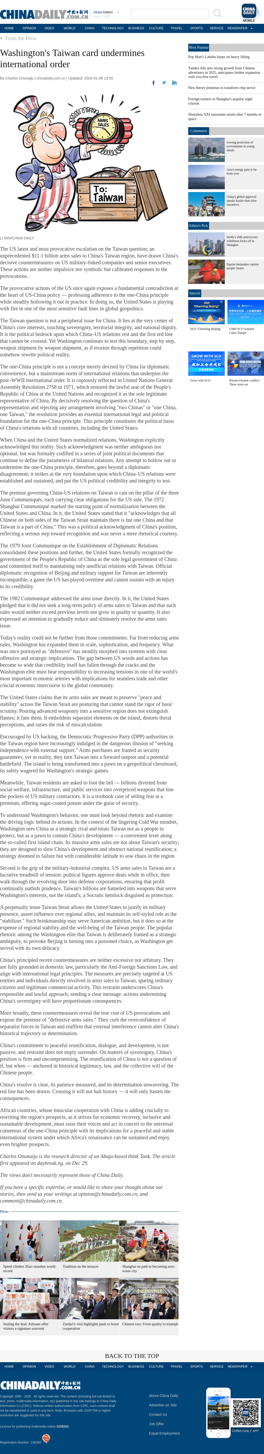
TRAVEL (176, 28)
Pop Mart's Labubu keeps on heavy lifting (218, 57)
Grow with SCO (200, 380)
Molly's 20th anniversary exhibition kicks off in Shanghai (242, 241)
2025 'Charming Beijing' (205, 329)
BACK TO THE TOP (132, 1355)
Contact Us (158, 1414)
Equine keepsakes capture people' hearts (243, 266)
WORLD (70, 28)
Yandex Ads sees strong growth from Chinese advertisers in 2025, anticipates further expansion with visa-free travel (224, 72)
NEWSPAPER (237, 28)
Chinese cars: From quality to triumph (150, 1324)
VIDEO (49, 28)
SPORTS (196, 28)
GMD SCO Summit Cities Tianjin (241, 331)
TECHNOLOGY (113, 28)
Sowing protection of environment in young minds (240, 146)
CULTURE (156, 28)
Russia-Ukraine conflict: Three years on (244, 382)
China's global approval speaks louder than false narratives (242, 200)
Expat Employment (164, 1433)
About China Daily (163, 1396)
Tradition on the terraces (81, 1266)
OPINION (29, 28)
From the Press (21, 38)
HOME (9, 28)
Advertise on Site (163, 1405)
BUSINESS (136, 28)
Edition (103, 12)
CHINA (89, 28)
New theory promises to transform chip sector (221, 88)
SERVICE (216, 28)
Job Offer (156, 1424)
